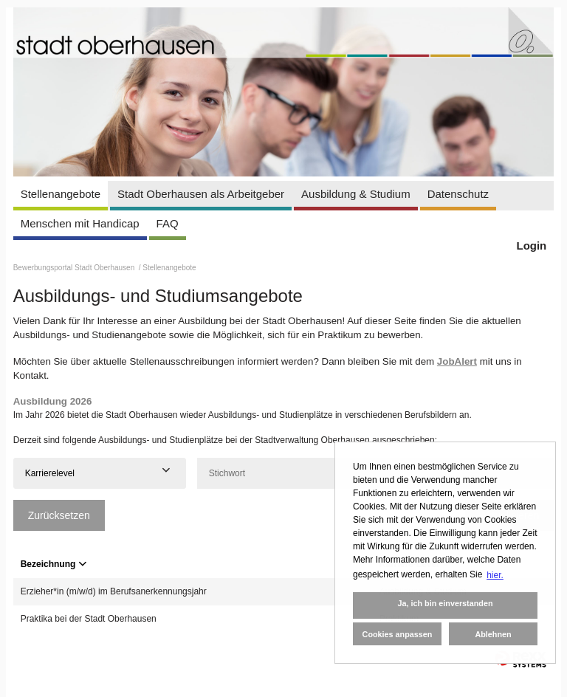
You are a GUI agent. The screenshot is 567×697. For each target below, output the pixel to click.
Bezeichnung (54, 564)
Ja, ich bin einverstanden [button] (444, 603)
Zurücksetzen (59, 515)
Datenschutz (458, 194)
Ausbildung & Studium (355, 194)
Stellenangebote (60, 194)
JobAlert (457, 361)
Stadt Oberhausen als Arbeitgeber (200, 194)
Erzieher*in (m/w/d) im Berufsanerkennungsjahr (114, 591)
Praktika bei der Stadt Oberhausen (89, 619)
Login (531, 245)
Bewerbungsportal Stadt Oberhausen (75, 268)
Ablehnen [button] (493, 634)
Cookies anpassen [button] (397, 634)
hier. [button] (495, 575)
